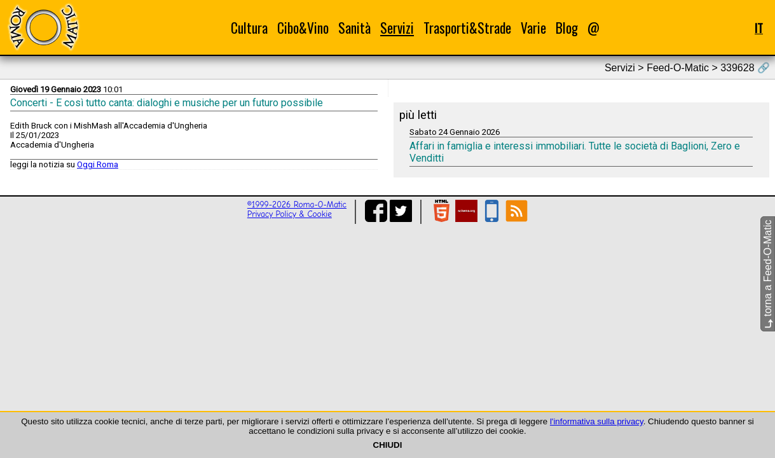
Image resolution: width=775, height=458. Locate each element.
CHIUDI (387, 445)
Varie (533, 28)
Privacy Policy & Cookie (289, 214)
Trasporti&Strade (467, 28)
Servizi (397, 28)
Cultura (249, 28)
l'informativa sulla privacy (596, 421)
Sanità (354, 28)
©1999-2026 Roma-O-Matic (296, 204)
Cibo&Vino (303, 28)
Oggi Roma (97, 164)
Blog (567, 28)
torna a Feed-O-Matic (767, 274)
